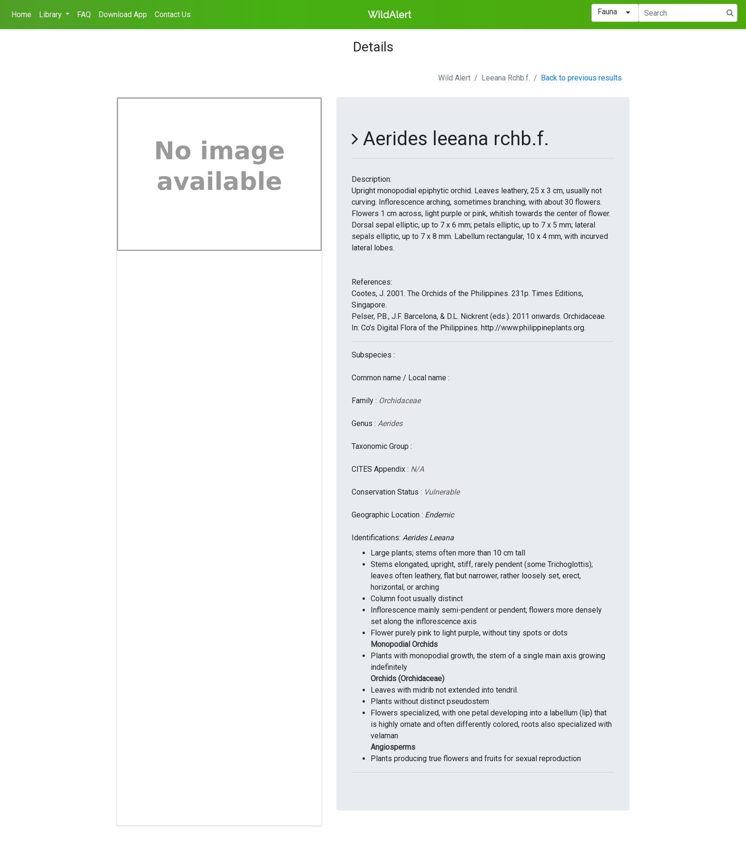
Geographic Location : (387, 514)
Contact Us (173, 14)
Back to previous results (581, 77)
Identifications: (376, 537)
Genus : (364, 423)
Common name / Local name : (401, 377)
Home (21, 14)
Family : (364, 400)
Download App (122, 14)
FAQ (84, 14)
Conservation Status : (387, 491)
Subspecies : (373, 354)
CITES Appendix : (380, 469)
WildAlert (389, 14)
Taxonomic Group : (382, 446)
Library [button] (51, 14)
